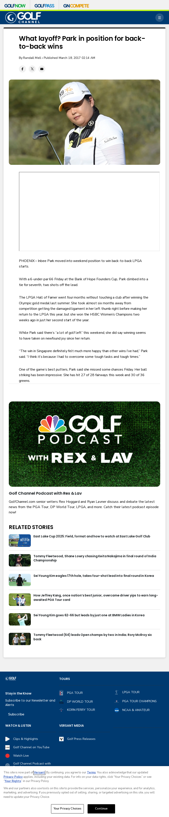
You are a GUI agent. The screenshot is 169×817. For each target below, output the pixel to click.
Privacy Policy (13, 777)
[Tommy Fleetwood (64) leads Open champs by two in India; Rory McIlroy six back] (20, 639)
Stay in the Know (18, 693)
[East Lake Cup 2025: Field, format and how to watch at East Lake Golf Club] (20, 540)
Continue (101, 809)
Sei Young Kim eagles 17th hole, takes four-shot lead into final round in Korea (93, 576)
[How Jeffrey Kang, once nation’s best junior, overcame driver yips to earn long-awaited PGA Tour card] (20, 599)
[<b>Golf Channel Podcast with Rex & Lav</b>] (84, 444)
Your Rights (13, 781)
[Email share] (41, 68)
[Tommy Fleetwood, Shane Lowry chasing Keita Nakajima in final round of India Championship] (20, 560)
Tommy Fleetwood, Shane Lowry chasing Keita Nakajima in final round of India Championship (94, 558)
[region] (84, 791)
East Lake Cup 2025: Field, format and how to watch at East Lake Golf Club (91, 536)
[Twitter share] (32, 68)
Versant (39, 772)
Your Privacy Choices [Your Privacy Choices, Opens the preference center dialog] (67, 809)
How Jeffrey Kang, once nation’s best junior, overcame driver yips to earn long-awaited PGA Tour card (95, 597)
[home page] (23, 17)
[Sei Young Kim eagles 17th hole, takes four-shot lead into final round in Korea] (20, 580)
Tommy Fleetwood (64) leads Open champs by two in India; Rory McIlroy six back (92, 637)
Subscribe (16, 714)
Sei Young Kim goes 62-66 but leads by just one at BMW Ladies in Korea (89, 615)
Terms (91, 772)
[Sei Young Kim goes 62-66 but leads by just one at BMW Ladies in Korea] (20, 619)
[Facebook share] (22, 68)
